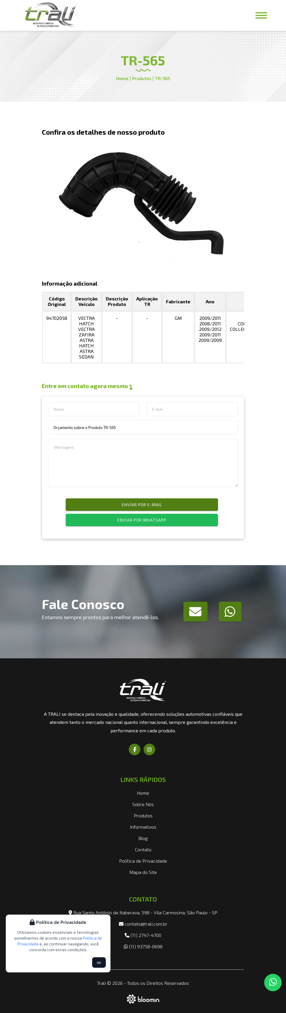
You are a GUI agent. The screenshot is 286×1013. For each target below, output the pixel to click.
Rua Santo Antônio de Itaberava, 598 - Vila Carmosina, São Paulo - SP (143, 912)
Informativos (143, 827)
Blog (143, 838)
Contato (143, 849)
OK (99, 962)
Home (122, 78)
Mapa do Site (143, 872)
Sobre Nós (143, 804)
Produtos (141, 78)
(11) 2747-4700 (143, 935)
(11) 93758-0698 (143, 946)
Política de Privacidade (143, 861)
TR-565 (162, 78)
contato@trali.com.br (143, 924)
